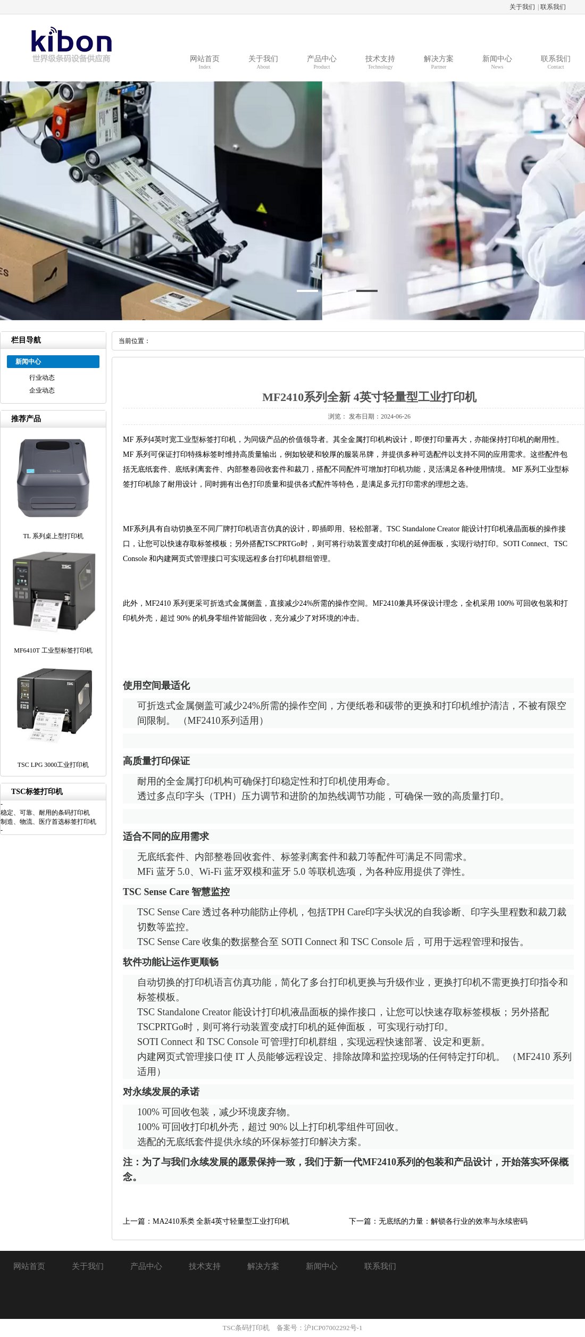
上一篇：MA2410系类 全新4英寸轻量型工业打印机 (206, 1221)
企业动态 (42, 390)
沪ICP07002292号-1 (333, 1328)
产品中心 (146, 1266)
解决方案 (263, 1266)
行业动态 (42, 377)
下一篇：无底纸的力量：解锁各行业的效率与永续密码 (438, 1221)
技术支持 (205, 1266)
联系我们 (553, 7)
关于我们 (522, 7)
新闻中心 (322, 1266)
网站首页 (29, 1266)
